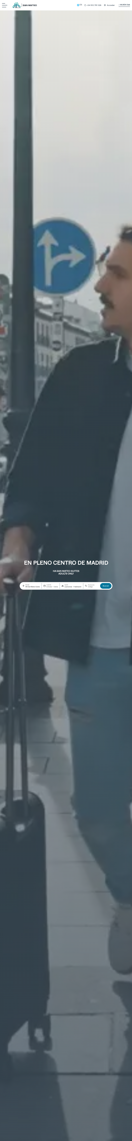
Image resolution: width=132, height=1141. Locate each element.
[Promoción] (93, 587)
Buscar (106, 586)
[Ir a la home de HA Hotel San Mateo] (24, 5)
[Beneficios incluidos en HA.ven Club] (124, 5)
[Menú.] (5, 5)
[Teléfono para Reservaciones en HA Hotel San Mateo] (93, 5)
